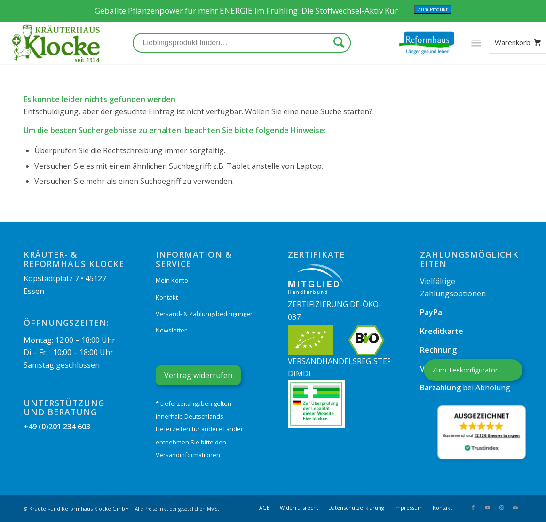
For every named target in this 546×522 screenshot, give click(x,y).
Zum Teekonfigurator (465, 369)
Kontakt (167, 297)
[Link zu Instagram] (501, 507)
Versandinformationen (188, 455)
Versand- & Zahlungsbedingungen (205, 313)
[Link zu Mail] (515, 507)
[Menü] (476, 42)
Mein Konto (172, 280)
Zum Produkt (433, 9)
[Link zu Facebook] (473, 507)
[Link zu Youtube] (487, 507)
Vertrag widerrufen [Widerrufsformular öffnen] (198, 375)
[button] (481, 432)
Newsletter (171, 330)
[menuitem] (264, 508)
